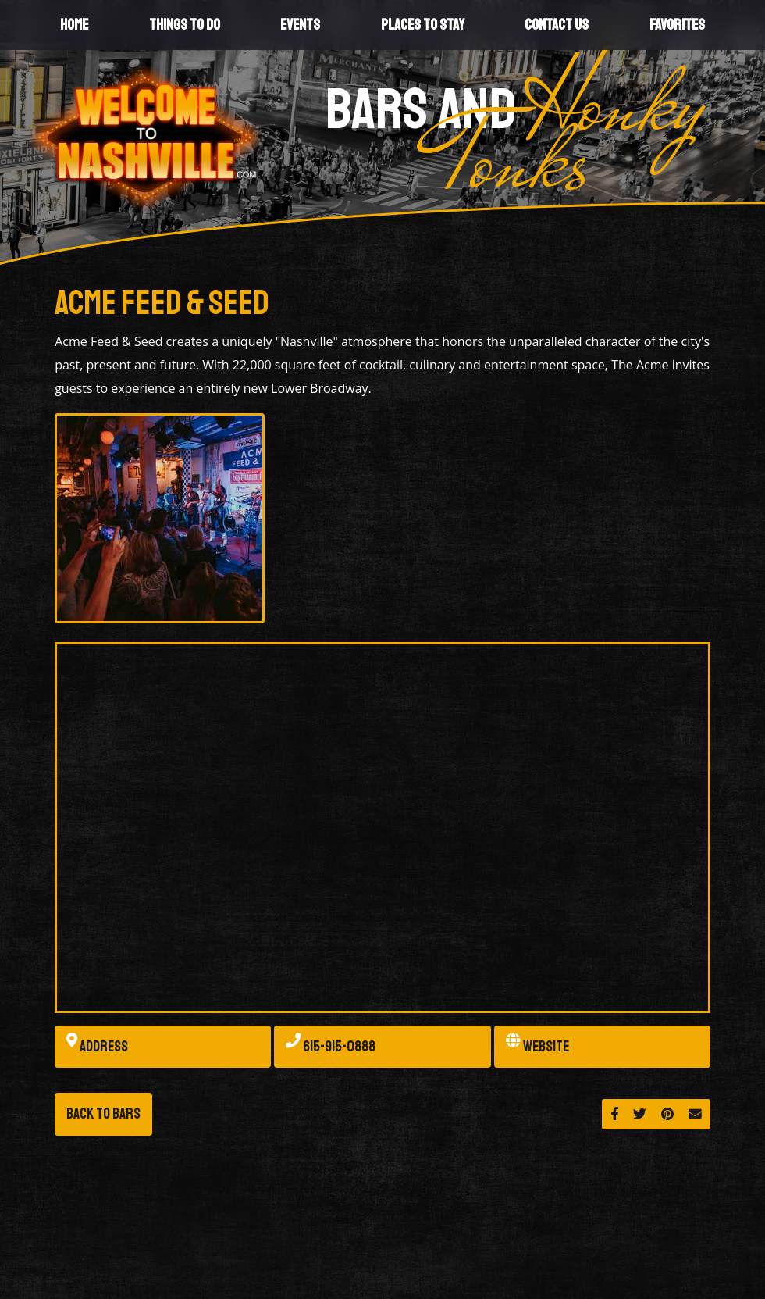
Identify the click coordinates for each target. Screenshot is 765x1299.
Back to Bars (103, 1114)
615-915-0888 (330, 1047)
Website (537, 1047)
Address (97, 1047)
